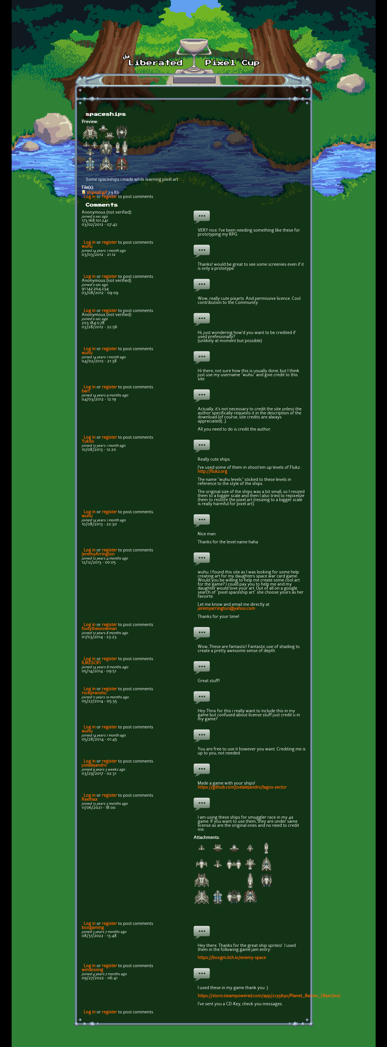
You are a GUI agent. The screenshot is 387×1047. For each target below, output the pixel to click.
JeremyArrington (98, 554)
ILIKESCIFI (91, 663)
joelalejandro (94, 766)
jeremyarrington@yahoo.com (226, 609)
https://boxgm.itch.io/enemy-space (232, 958)
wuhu (87, 247)
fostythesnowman (99, 629)
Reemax (90, 800)
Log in (90, 197)
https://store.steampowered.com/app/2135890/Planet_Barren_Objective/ (269, 996)
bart (86, 391)
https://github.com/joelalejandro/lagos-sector (243, 788)
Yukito (88, 442)
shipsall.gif (97, 193)
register (109, 197)
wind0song (92, 970)
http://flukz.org (212, 472)
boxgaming (93, 928)
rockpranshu (94, 693)
